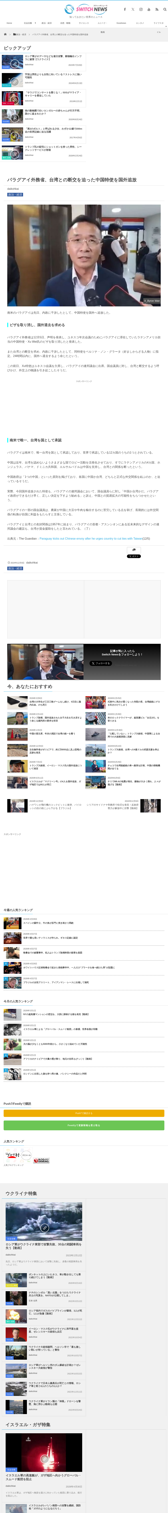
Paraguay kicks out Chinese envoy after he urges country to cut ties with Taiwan (91, 484)
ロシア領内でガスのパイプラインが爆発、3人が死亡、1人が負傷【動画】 (136, 1185)
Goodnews (121, 23)
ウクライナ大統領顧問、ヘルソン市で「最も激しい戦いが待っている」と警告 (53, 1221)
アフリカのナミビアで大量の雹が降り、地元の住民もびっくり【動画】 (58, 1004)
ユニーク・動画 (103, 27)
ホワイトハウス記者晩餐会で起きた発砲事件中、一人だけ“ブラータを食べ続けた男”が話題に (69, 913)
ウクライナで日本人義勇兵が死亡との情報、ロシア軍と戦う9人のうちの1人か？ (53, 1239)
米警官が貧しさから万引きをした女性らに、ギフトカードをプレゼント (36, 1404)
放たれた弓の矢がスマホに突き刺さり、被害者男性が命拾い (36, 1420)
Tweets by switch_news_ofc (84, 1398)
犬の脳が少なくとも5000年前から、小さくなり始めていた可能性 (55, 989)
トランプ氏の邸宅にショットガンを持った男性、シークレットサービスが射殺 (138, 94)
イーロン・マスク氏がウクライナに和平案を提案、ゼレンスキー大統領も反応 (135, 1203)
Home (9, 23)
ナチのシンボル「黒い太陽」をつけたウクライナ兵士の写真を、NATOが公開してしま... (135, 1167)
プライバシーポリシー (69, 1498)
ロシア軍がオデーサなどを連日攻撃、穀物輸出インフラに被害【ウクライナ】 (52, 58)
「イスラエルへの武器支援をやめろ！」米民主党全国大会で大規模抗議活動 (135, 1343)
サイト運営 (47, 1498)
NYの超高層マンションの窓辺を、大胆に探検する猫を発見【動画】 (56, 960)
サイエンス (84, 23)
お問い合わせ (92, 1498)
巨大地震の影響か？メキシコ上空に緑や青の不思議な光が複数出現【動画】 (36, 1436)
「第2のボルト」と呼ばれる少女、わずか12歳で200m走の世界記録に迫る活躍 (50, 94)
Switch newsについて (25, 1498)
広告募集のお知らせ (143, 1498)
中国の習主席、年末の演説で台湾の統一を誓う (52, 679)
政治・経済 (47, 23)
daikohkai (29, 64)
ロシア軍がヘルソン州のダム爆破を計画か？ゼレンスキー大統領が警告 (135, 1221)
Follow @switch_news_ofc (126, 611)
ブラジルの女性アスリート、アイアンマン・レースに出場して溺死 (56, 928)
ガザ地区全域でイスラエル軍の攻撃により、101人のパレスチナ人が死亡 (136, 1362)
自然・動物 (65, 23)
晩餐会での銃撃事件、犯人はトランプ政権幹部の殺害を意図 (52, 898)
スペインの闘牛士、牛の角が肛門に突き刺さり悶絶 (48, 868)
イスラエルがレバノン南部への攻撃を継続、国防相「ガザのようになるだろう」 (135, 1271)
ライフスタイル (159, 27)
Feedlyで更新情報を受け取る (84, 1071)
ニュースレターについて (116, 1498)
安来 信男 (115, 1174)
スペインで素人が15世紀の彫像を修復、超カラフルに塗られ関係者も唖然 (36, 1453)
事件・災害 (92, 103)
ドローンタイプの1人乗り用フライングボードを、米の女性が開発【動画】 (26, 1474)
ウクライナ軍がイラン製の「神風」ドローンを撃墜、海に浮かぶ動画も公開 (135, 1239)
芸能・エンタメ (8, 85)
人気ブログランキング (14, 1111)
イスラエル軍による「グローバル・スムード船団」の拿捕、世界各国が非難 (60, 975)
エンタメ (140, 23)
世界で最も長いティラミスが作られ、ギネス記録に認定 (50, 883)
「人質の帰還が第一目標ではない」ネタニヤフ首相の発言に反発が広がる (53, 1343)
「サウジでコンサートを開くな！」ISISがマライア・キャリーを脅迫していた (51, 76)
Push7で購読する (84, 1059)
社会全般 (28, 23)
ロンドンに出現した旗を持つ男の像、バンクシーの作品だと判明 (55, 1019)
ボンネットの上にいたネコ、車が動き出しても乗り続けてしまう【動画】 (135, 1149)
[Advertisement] (84, 354)
